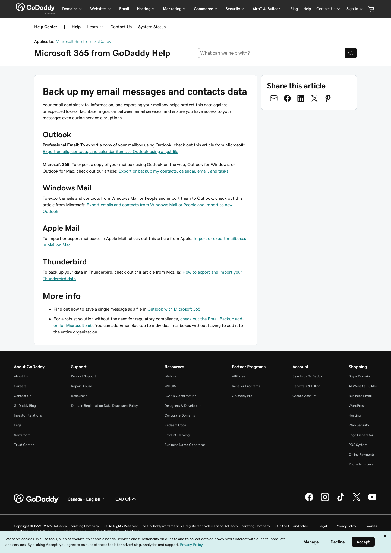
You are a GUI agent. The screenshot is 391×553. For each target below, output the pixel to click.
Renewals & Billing (306, 386)
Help (76, 26)
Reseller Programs (246, 386)
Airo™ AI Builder (266, 9)
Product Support (83, 376)
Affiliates (238, 376)
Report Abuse (81, 386)
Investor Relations (28, 415)
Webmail (171, 376)
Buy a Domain (359, 376)
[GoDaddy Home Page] (36, 499)
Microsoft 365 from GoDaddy (83, 41)
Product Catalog (177, 435)
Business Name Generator (185, 444)
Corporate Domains (180, 415)
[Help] (307, 9)
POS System (358, 444)
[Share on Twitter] (314, 98)
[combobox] (271, 53)
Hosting (355, 415)
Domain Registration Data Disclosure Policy (104, 405)
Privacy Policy (346, 526)
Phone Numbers (361, 464)
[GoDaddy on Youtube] (372, 500)
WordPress (357, 405)
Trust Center (24, 444)
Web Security (359, 425)
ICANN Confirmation (180, 396)
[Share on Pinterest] (328, 98)
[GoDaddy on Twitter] (356, 500)
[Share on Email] (273, 98)
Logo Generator (361, 435)
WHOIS (170, 386)
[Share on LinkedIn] (301, 98)
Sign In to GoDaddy (307, 376)
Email (124, 9)
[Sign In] (355, 9)
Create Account (304, 396)
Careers (20, 386)
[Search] (351, 53)
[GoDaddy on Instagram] (325, 500)
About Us (21, 376)
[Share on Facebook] (287, 98)
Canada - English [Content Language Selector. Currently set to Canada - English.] (87, 499)
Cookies (371, 526)
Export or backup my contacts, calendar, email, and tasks (173, 171)
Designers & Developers (183, 405)
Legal (18, 425)
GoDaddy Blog (25, 405)
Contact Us (121, 26)
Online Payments (362, 454)
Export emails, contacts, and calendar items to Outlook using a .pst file (110, 151)
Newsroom (22, 435)
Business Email (360, 396)
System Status (152, 26)
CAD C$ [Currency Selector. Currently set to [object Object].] (126, 499)
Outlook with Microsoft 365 (173, 309)
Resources (79, 396)
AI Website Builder (363, 386)
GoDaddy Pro (242, 396)
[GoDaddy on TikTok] (341, 500)
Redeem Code (175, 425)
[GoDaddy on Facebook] (309, 500)
